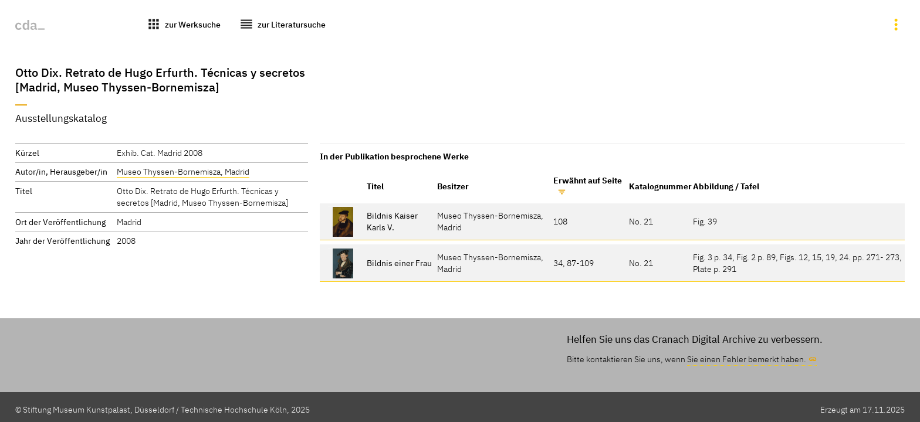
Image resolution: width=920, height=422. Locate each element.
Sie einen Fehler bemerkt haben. (746, 359)
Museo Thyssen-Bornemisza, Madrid (183, 171)
